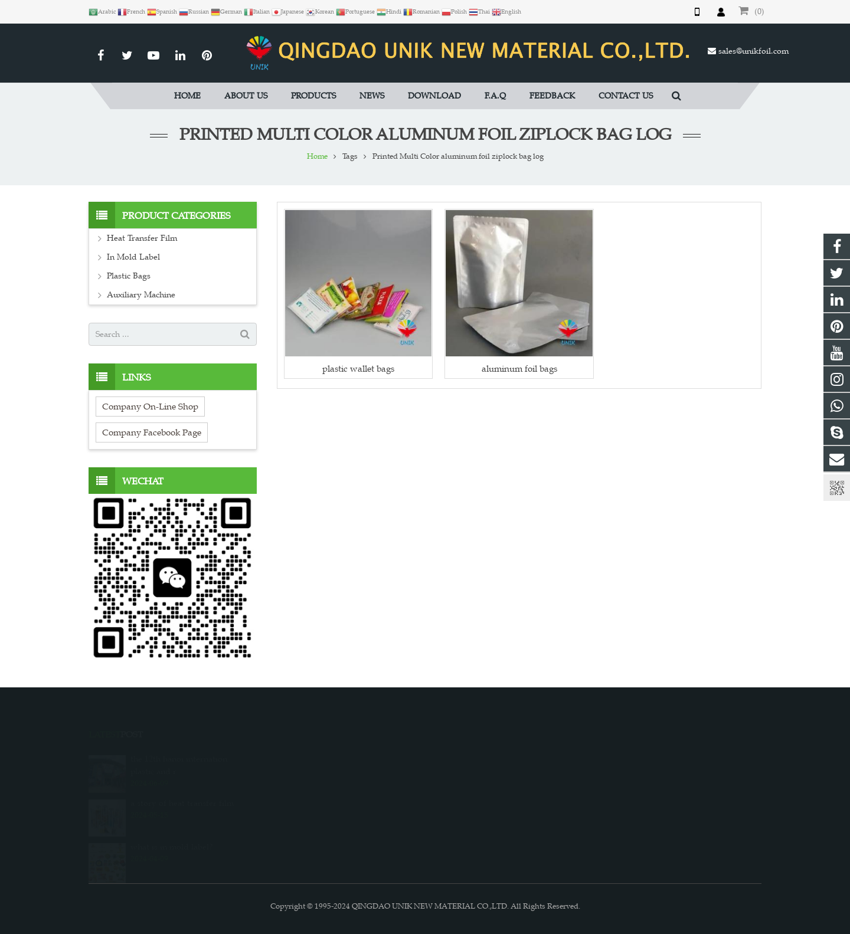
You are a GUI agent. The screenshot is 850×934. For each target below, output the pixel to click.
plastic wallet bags (358, 368)
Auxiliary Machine (141, 295)
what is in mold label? (171, 838)
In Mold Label (133, 257)
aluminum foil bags (519, 368)
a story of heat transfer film (182, 794)
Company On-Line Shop (150, 406)
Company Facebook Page (151, 432)
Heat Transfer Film (142, 238)
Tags (350, 156)
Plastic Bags (129, 276)
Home (317, 156)
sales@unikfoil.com (753, 51)
